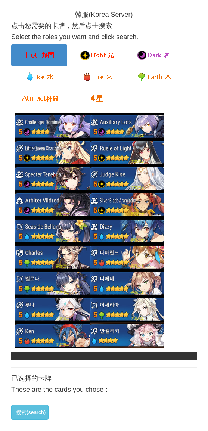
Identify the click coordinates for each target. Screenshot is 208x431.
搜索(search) (31, 412)
